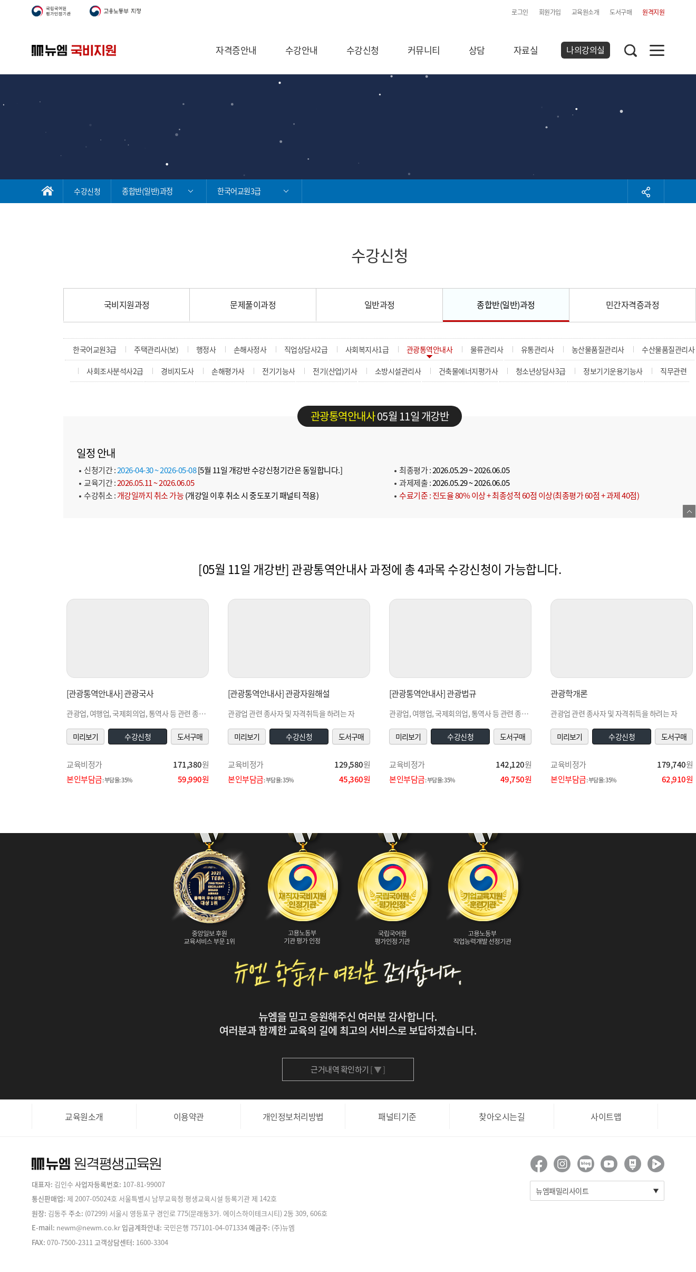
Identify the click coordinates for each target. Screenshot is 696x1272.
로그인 (519, 12)
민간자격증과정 (633, 304)
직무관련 (673, 371)
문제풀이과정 (253, 304)
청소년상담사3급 (541, 371)
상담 (477, 49)
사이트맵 (606, 1116)
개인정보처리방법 (293, 1116)
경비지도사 (177, 371)
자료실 (526, 49)
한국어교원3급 (95, 349)
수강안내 (301, 49)
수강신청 (362, 49)
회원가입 (550, 12)
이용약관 (188, 1116)
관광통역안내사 (430, 349)
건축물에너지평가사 (468, 371)
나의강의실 (585, 49)
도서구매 (621, 12)
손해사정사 (250, 349)
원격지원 (653, 12)
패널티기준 (397, 1116)
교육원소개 (586, 12)
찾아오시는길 (502, 1116)
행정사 (206, 349)
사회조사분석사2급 (114, 371)
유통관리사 (537, 349)
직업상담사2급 (306, 349)
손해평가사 (228, 371)
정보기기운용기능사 (613, 371)
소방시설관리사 (398, 371)
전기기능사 (278, 371)
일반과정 (379, 304)
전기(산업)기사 (335, 371)
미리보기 (85, 736)
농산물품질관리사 (598, 349)
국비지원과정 (127, 304)
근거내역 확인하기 (348, 1069)
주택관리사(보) (156, 349)
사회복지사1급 (367, 349)
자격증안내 (236, 49)
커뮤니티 (424, 49)
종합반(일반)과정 (506, 304)
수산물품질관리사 (668, 349)
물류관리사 (487, 349)
